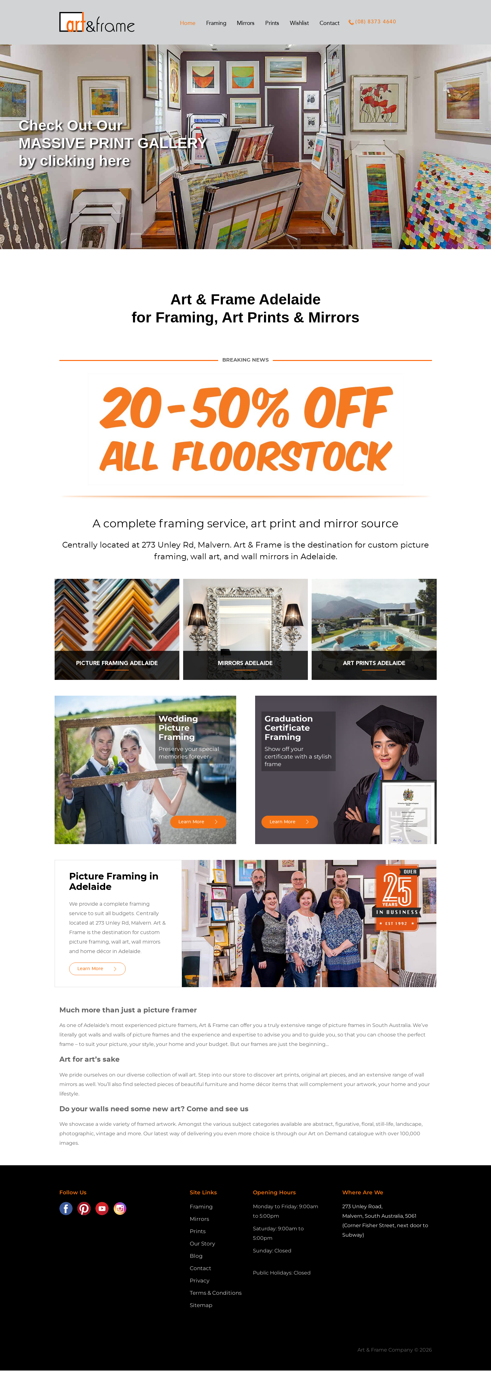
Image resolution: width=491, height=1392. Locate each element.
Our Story (202, 1243)
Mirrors (199, 1219)
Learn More (191, 822)
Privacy (199, 1280)
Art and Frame (103, 22)
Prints (198, 1231)
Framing (201, 1206)
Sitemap (201, 1305)
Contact (200, 1268)
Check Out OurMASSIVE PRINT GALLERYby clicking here (113, 143)
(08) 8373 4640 (372, 22)
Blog (196, 1256)
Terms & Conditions (216, 1293)
